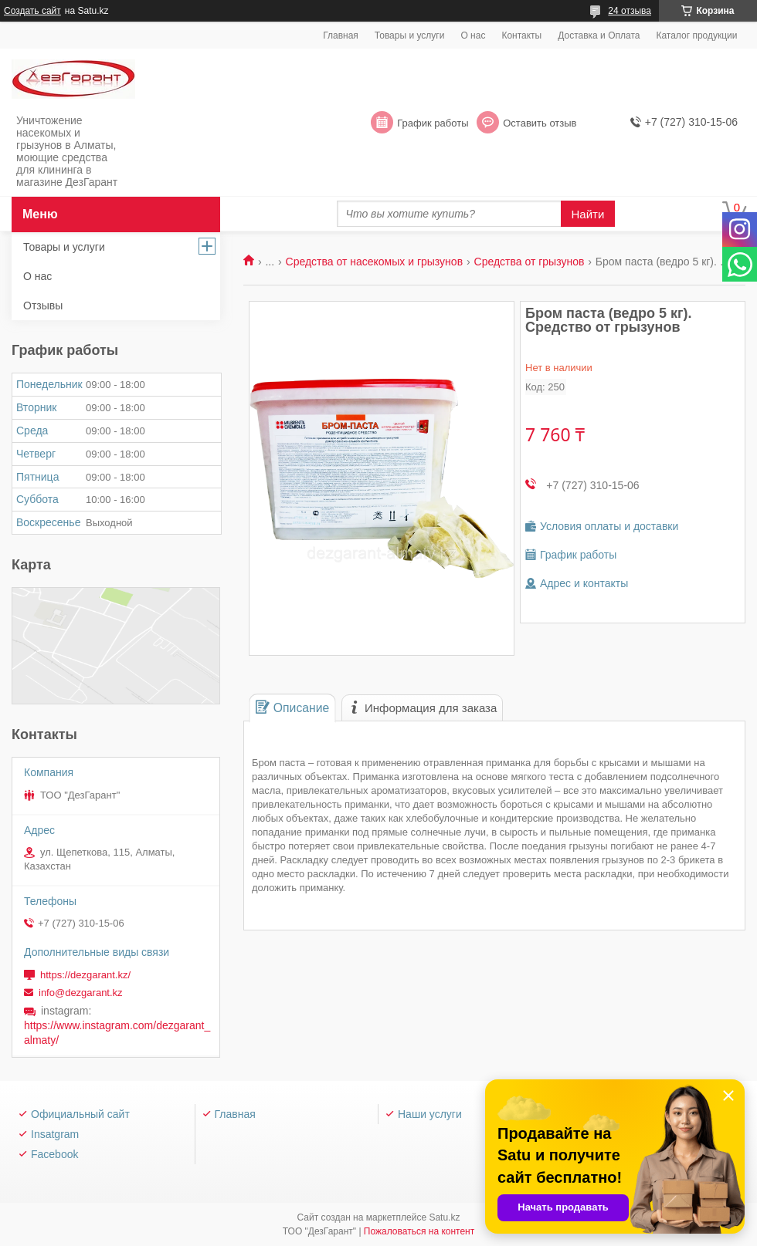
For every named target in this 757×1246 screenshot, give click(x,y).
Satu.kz (444, 1217)
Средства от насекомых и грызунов (374, 261)
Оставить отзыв (539, 123)
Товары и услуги (410, 35)
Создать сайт (32, 10)
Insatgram (55, 1134)
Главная (340, 35)
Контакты (521, 35)
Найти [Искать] (588, 214)
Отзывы (43, 305)
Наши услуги (430, 1114)
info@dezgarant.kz (81, 992)
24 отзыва (629, 10)
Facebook (54, 1154)
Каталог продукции (696, 35)
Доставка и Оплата (599, 35)
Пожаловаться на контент (419, 1231)
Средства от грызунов (529, 261)
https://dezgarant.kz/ (85, 975)
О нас (472, 35)
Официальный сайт (80, 1114)
